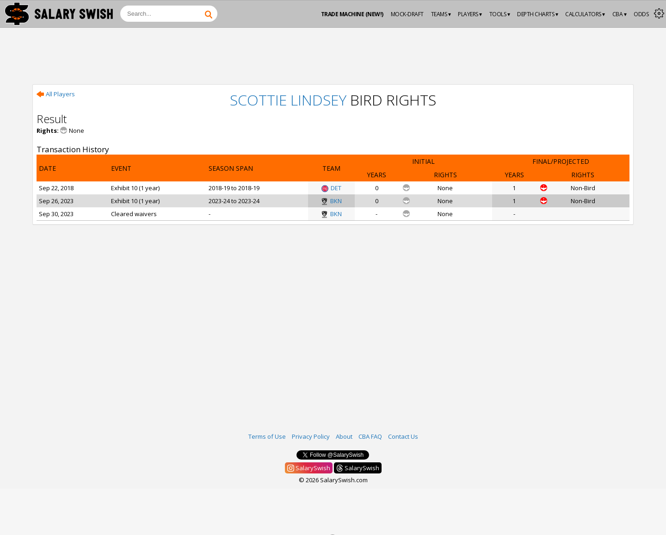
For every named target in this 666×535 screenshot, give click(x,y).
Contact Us (403, 436)
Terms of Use (267, 436)
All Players (56, 94)
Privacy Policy (311, 436)
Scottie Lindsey (288, 100)
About (344, 436)
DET (331, 188)
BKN (331, 201)
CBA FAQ (370, 436)
